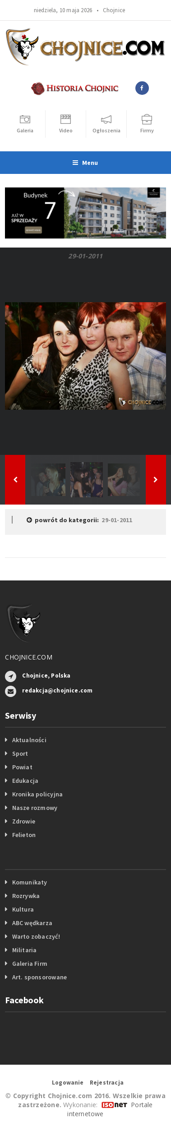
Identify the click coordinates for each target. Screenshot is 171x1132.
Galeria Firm (30, 963)
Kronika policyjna (37, 794)
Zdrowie (23, 821)
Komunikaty (29, 882)
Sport (20, 753)
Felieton (24, 835)
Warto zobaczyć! (36, 936)
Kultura (23, 909)
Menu (85, 162)
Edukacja (25, 780)
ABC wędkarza (32, 923)
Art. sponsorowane (39, 977)
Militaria (24, 950)
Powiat (22, 767)
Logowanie (68, 1082)
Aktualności (29, 740)
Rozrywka (26, 896)
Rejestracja (107, 1082)
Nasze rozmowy (35, 808)
